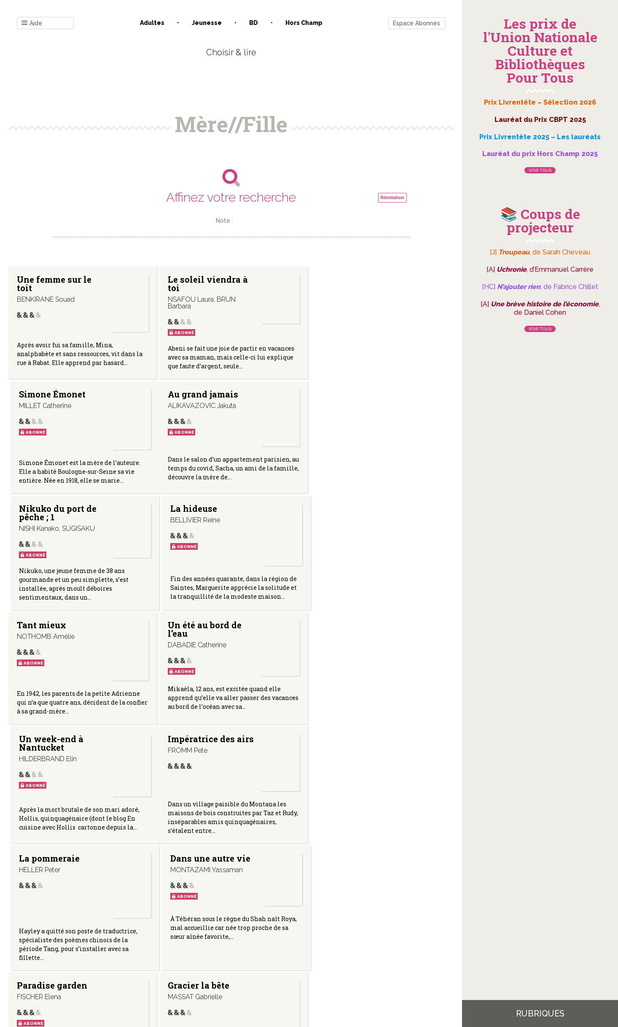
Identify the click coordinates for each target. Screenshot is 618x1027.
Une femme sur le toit (54, 283)
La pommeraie (196, 627)
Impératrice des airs (60, 627)
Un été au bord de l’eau (202, 514)
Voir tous (540, 170)
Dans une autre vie (354, 627)
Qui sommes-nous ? (187, 941)
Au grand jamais (52, 394)
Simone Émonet (347, 279)
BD (253, 22)
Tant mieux (41, 510)
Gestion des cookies (312, 941)
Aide (31, 23)
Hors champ (303, 22)
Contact (135, 941)
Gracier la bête (196, 754)
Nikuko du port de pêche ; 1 (204, 398)
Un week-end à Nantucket (346, 514)
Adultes (152, 22)
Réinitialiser (393, 197)
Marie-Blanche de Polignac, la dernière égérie (352, 762)
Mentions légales (250, 941)
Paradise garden (52, 754)
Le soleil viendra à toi (206, 283)
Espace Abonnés (416, 23)
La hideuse (337, 394)
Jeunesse (207, 22)
